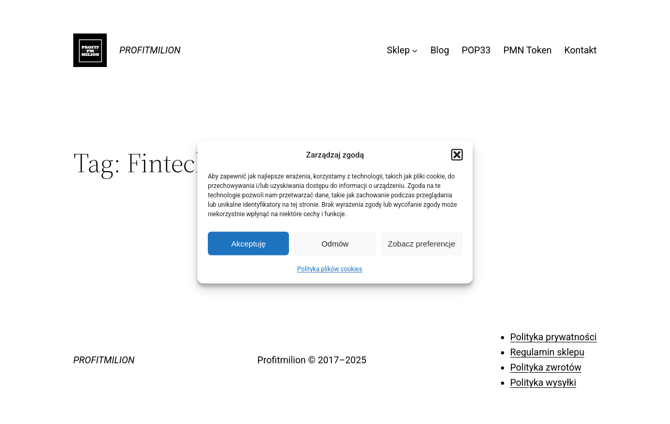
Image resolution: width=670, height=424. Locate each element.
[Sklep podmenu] (415, 50)
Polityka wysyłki (543, 382)
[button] (457, 155)
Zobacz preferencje (421, 243)
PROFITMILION (150, 49)
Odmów (335, 243)
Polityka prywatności (553, 336)
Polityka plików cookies (329, 269)
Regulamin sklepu (547, 352)
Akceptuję (248, 243)
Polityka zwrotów (546, 367)
